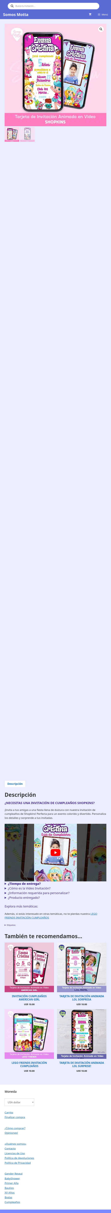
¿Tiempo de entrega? (24, 884)
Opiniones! (11, 1133)
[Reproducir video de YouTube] (55, 852)
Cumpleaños (12, 1202)
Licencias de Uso (15, 1153)
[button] (101, 29)
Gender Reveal (14, 1173)
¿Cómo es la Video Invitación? (29, 888)
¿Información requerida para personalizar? (38, 893)
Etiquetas (11, 925)
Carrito (9, 1112)
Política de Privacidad (18, 1163)
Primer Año (11, 1183)
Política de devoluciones (19, 1158)
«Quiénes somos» (15, 1144)
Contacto (10, 1148)
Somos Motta (15, 14)
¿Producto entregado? (24, 898)
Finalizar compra (15, 1117)
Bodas (8, 1197)
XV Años (9, 1192)
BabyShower (12, 1178)
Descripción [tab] (15, 784)
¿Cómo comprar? (15, 1128)
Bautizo (9, 1188)
